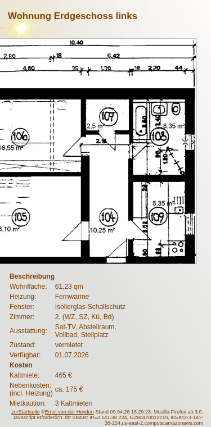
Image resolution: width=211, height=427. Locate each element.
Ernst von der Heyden (69, 412)
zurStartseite (25, 412)
